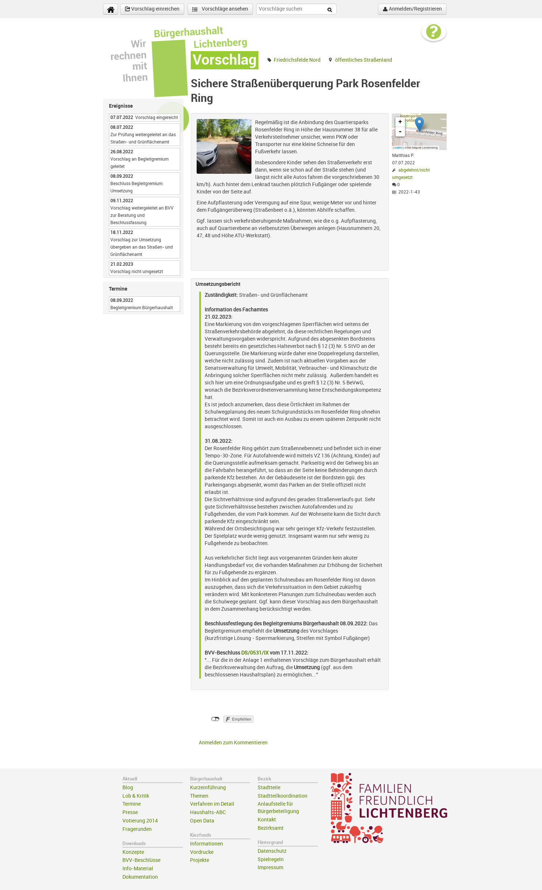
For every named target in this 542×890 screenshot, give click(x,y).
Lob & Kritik (135, 796)
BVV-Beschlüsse (141, 860)
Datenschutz (272, 851)
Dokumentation (140, 877)
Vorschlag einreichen (152, 9)
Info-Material (137, 868)
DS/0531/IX (255, 653)
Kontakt (267, 819)
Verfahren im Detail (212, 804)
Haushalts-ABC (208, 812)
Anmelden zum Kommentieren (233, 742)
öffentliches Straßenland (363, 60)
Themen (199, 796)
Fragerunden (137, 829)
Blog (127, 787)
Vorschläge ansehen (220, 9)
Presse (130, 812)
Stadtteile (269, 787)
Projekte (199, 860)
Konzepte (133, 852)
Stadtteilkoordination (282, 796)
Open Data (202, 821)
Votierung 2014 (140, 821)
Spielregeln (271, 859)
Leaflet (398, 147)
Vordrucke (201, 852)
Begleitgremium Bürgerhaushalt (141, 307)
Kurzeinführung (208, 787)
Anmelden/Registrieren (412, 9)
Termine (131, 804)
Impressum (270, 867)
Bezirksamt (271, 828)
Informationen (206, 844)
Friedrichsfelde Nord (297, 60)
